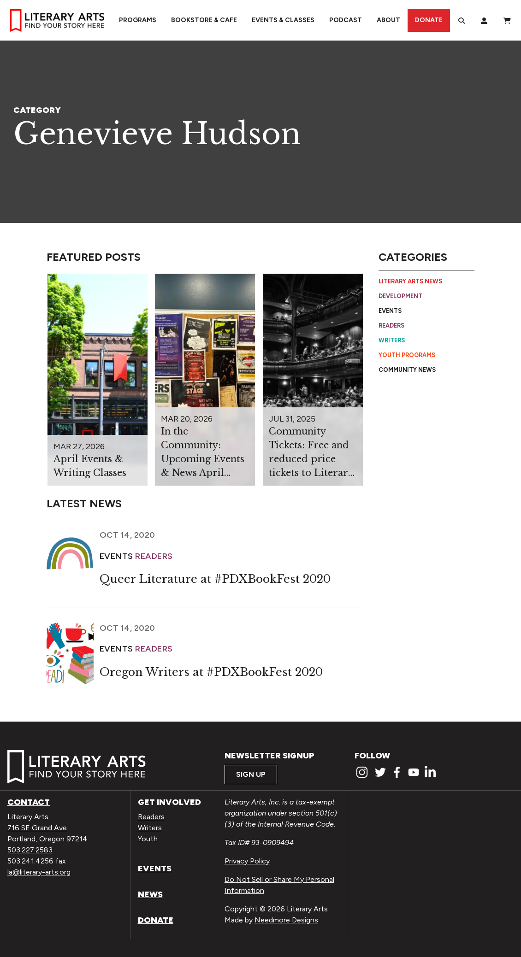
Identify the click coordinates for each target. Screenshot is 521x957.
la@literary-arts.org (39, 872)
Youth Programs (407, 355)
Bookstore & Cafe (204, 20)
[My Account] (484, 20)
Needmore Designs (286, 920)
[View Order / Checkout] (507, 20)
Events (390, 310)
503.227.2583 (30, 849)
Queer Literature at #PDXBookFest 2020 (215, 579)
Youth (148, 838)
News (150, 894)
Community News (407, 369)
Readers (391, 325)
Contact (28, 802)
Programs (137, 20)
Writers (392, 340)
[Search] (461, 20)
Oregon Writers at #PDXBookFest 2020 (211, 672)
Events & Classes (283, 20)
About (388, 20)
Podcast (345, 20)
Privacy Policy (247, 861)
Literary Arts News (410, 281)
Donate (429, 20)
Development (400, 296)
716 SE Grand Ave (37, 827)
